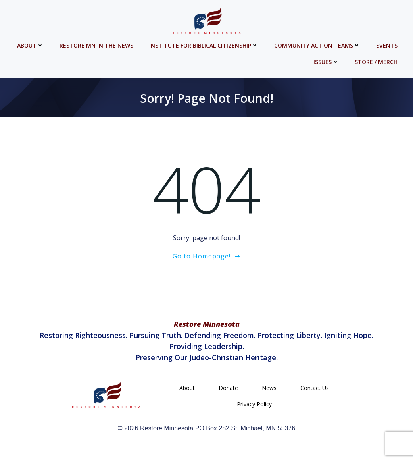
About (32, 44)
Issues (327, 60)
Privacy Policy (254, 406)
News (269, 390)
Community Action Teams (319, 44)
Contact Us (314, 390)
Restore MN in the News (98, 44)
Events (388, 44)
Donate (228, 390)
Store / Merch (377, 60)
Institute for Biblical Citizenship (205, 44)
